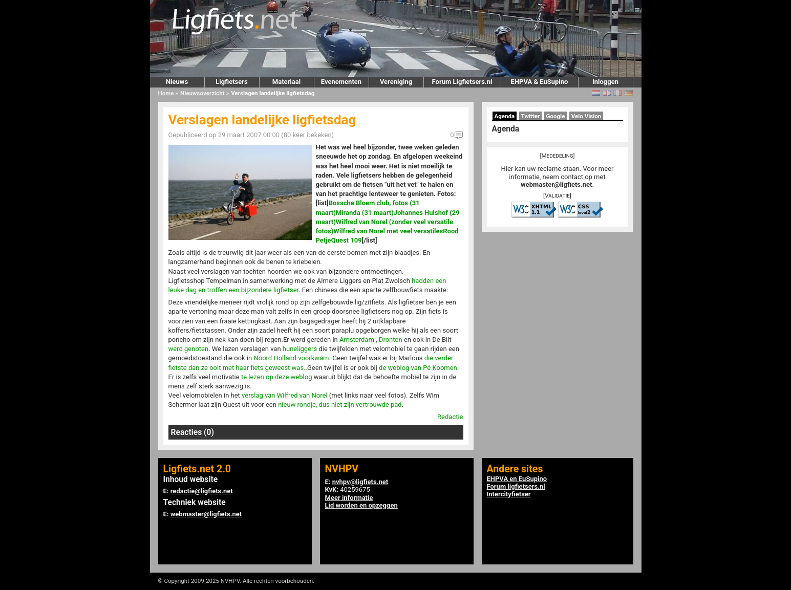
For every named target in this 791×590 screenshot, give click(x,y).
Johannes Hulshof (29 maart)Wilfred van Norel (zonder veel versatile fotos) (388, 222)
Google (555, 116)
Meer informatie (349, 497)
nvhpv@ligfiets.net (360, 482)
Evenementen (341, 81)
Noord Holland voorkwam (291, 358)
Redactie (450, 417)
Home (166, 93)
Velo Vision (586, 116)
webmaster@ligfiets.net (556, 184)
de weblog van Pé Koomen (418, 368)
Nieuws (177, 81)
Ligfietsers (231, 81)
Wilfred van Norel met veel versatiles (388, 231)
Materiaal (286, 81)
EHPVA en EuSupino (517, 479)
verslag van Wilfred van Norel (284, 395)
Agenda (505, 116)
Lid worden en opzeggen (361, 505)
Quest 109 (346, 240)
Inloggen (605, 81)
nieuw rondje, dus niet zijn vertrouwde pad (340, 404)
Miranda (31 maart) (365, 212)
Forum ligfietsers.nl (516, 486)
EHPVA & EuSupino (539, 81)
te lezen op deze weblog (276, 377)
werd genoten (188, 349)
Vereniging (396, 81)
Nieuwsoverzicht (202, 93)
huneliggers (300, 349)
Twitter (530, 116)
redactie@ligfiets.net (201, 491)
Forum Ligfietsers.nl (462, 81)
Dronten (390, 339)
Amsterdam (356, 339)
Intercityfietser (509, 494)
